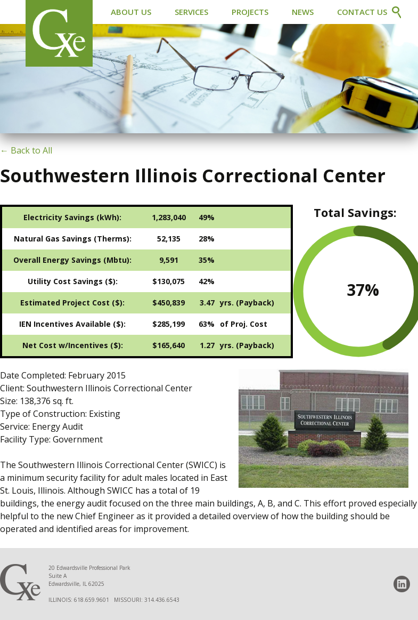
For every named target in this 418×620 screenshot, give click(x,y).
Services (191, 11)
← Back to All (26, 150)
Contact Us (362, 11)
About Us (131, 11)
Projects (250, 11)
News (303, 11)
